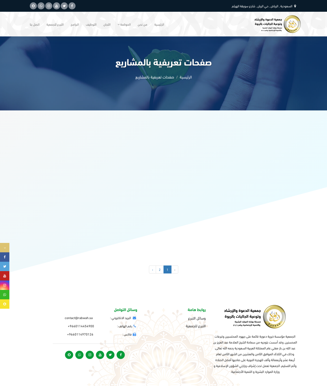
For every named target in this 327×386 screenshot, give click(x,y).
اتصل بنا (34, 24)
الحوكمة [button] (124, 24)
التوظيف (91, 24)
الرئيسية (159, 24)
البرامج (75, 24)
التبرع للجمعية (55, 24)
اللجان (106, 24)
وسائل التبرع (197, 317)
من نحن (142, 24)
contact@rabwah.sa (79, 317)
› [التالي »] (152, 269)
